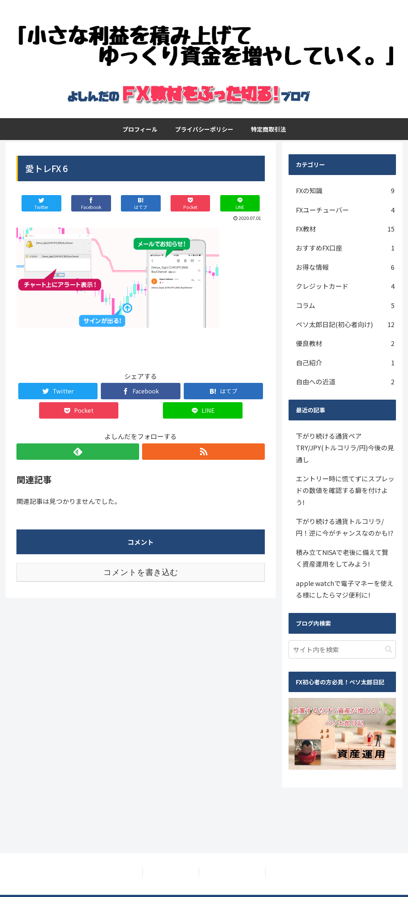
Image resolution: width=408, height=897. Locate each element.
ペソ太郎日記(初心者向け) (345, 324)
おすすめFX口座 (345, 247)
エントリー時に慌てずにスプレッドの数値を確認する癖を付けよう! (345, 490)
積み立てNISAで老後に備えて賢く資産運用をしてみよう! (342, 557)
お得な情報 (345, 267)
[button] (388, 649)
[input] (342, 649)
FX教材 (345, 228)
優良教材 (345, 343)
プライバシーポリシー (169, 872)
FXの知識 (345, 190)
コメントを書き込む (140, 572)
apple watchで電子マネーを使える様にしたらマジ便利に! (344, 588)
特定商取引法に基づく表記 (233, 872)
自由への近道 (345, 381)
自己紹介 (345, 362)
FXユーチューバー (345, 209)
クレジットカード (345, 286)
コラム (345, 305)
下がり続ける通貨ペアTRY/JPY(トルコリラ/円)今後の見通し (345, 447)
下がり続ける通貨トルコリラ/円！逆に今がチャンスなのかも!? (344, 526)
